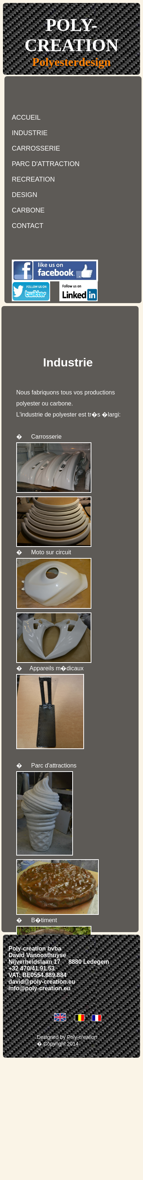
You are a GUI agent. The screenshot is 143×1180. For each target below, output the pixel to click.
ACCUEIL (26, 117)
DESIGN (24, 195)
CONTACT (27, 225)
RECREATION (33, 179)
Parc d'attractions (53, 765)
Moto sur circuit (51, 552)
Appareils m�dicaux (56, 668)
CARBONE (28, 210)
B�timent (44, 920)
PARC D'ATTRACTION (46, 164)
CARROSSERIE (36, 148)
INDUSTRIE (30, 133)
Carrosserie (46, 436)
